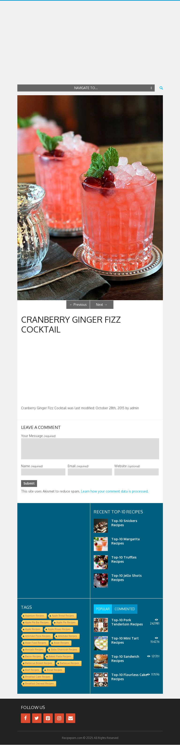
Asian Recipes (61, 643)
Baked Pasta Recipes (60, 656)
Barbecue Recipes (69, 663)
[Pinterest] (48, 718)
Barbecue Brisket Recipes (38, 663)
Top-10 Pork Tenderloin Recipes (127, 622)
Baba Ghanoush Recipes (64, 650)
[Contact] (70, 718)
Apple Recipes (32, 629)
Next (101, 305)
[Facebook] (25, 718)
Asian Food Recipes (35, 643)
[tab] (103, 609)
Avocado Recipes (34, 650)
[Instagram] (59, 718)
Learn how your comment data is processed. (115, 491)
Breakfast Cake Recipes (37, 677)
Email (78, 466)
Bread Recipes (54, 670)
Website (127, 466)
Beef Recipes (32, 670)
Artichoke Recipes (67, 636)
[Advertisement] (90, 48)
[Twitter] (36, 718)
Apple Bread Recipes (63, 616)
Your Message (38, 436)
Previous (78, 305)
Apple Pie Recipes (66, 622)
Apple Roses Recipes (59, 629)
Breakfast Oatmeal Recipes (39, 684)
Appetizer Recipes (34, 616)
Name (32, 466)
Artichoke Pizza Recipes (38, 636)
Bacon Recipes (33, 656)
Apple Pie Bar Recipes (37, 622)
